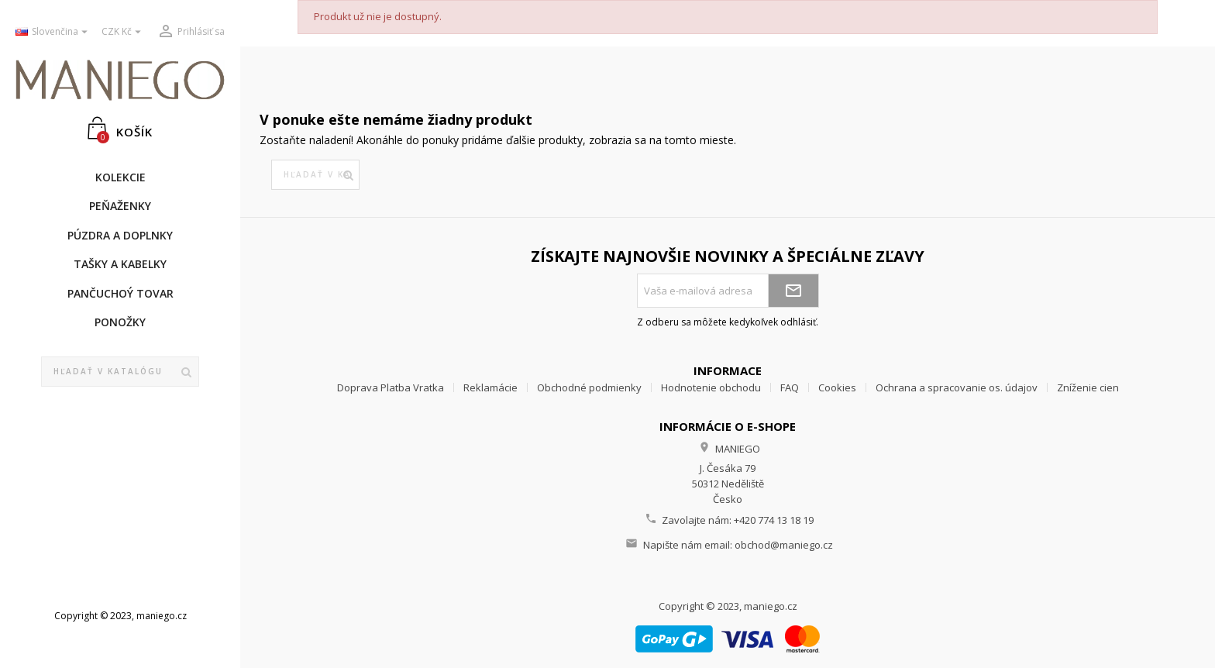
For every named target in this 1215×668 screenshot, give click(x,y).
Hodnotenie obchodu (711, 387)
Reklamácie (490, 387)
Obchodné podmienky (589, 387)
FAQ (789, 387)
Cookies (837, 387)
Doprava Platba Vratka (390, 387)
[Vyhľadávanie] (120, 371)
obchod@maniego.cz (784, 545)
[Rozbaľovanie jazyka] (52, 32)
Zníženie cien (1088, 387)
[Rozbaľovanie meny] (123, 32)
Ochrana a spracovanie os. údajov (957, 387)
